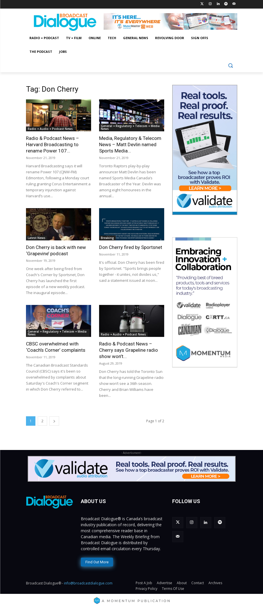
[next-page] (54, 421)
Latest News (36, 238)
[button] (230, 65)
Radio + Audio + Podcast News (50, 129)
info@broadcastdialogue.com (88, 581)
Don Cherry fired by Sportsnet (130, 247)
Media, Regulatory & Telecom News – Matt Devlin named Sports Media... (130, 144)
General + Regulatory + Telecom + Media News (130, 127)
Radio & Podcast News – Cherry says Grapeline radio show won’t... (128, 350)
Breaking (107, 238)
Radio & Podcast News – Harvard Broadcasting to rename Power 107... (52, 144)
